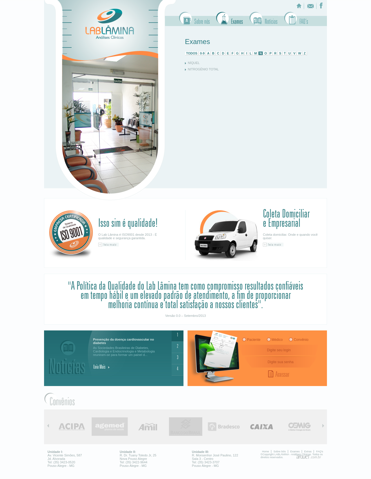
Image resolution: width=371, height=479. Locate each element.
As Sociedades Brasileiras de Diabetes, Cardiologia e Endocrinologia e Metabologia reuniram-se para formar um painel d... (128, 347)
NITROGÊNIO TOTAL (203, 69)
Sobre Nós (194, 18)
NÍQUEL (194, 63)
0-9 (202, 53)
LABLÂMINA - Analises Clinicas (110, 24)
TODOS (191, 53)
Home (265, 451)
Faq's (296, 18)
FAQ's (319, 451)
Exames (229, 18)
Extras (263, 18)
